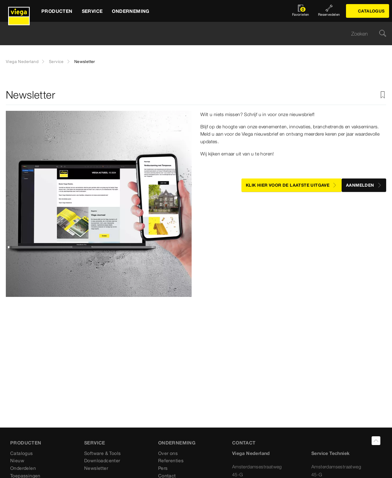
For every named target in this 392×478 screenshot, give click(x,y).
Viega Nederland (22, 61)
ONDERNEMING (176, 443)
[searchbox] (191, 33)
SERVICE (94, 443)
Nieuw (17, 460)
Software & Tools (102, 453)
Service (56, 61)
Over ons (168, 453)
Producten (25, 443)
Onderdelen (23, 468)
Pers (163, 468)
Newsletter (96, 468)
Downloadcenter (102, 460)
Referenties (170, 460)
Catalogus (21, 453)
